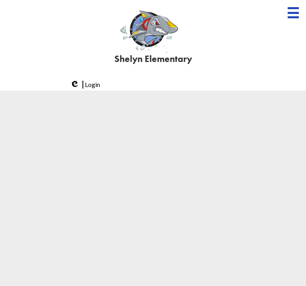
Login (84, 85)
